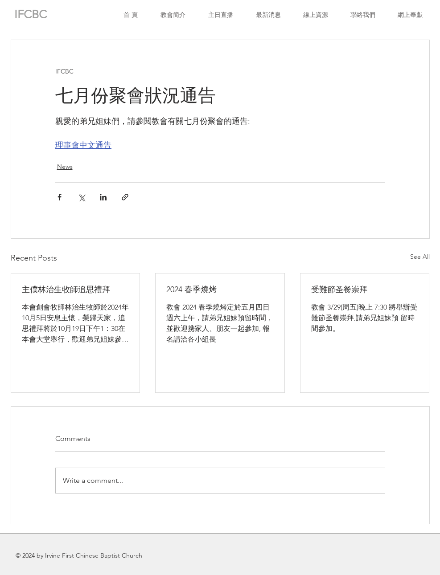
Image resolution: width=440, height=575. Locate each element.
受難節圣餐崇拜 (339, 289)
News (65, 167)
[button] (315, 15)
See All (420, 257)
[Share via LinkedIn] (103, 197)
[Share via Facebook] (59, 197)
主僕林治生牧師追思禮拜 (66, 289)
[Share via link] (125, 197)
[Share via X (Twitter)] (81, 197)
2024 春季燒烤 (191, 289)
